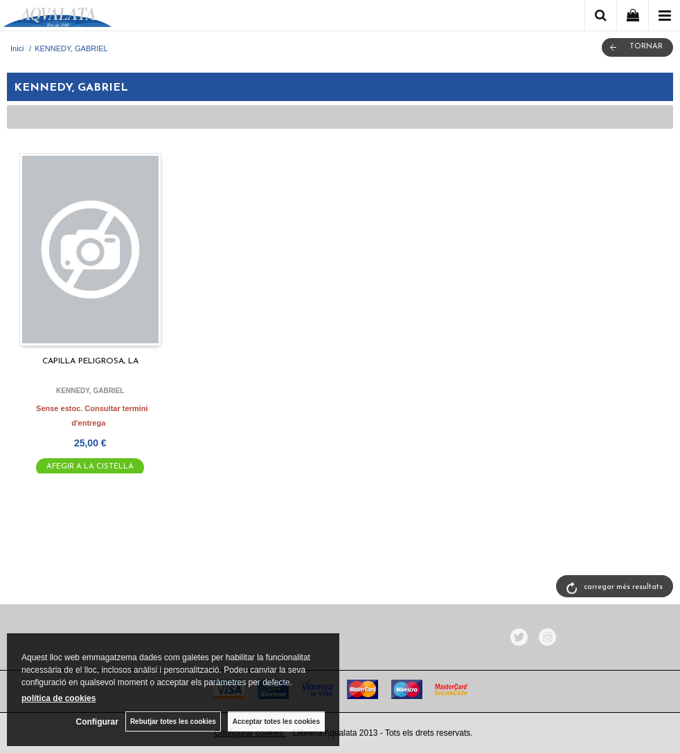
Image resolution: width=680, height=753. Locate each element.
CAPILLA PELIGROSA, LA (90, 361)
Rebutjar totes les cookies (173, 721)
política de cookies (58, 698)
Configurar (97, 722)
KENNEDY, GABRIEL (90, 390)
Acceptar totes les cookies (276, 721)
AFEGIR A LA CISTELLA (90, 467)
